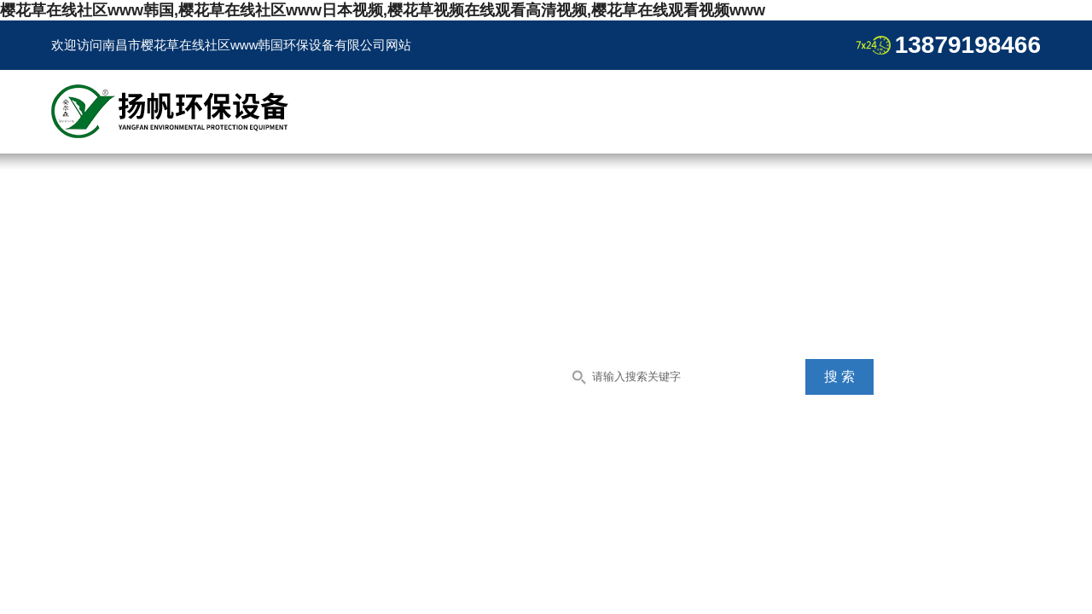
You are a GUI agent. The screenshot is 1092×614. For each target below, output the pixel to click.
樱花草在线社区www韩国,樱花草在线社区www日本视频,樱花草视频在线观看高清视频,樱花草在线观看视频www (382, 10)
